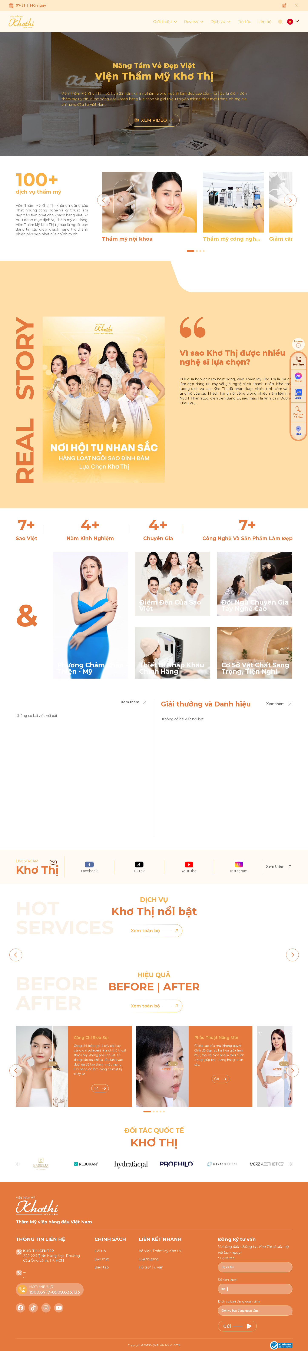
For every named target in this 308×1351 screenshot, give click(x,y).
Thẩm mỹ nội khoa (127, 239)
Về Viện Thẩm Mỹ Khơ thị (160, 1251)
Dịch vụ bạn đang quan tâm (239, 1301)
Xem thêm (134, 702)
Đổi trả (100, 1251)
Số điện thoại (227, 1280)
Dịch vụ (221, 21)
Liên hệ (264, 21)
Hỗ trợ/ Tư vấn (151, 1267)
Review (194, 21)
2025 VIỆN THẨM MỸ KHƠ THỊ (162, 1345)
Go (100, 1088)
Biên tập (102, 1267)
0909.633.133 (66, 1292)
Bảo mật (102, 1259)
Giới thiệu (165, 21)
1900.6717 (39, 1292)
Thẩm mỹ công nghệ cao (231, 239)
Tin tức (244, 21)
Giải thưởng (149, 1259)
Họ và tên (227, 1258)
